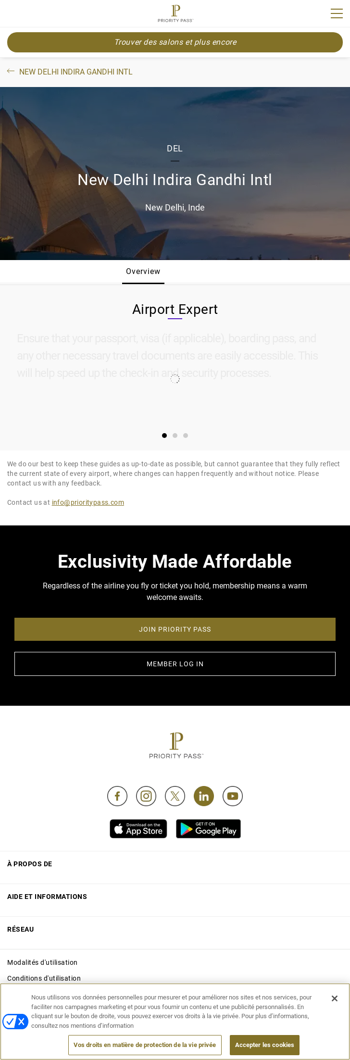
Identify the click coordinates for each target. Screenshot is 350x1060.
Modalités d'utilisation (42, 962)
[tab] (164, 435)
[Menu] (337, 13)
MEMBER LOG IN (175, 664)
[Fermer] (334, 998)
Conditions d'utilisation (44, 978)
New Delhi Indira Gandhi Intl (69, 71)
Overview (143, 271)
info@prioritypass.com (88, 502)
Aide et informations (47, 896)
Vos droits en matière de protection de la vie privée (145, 1044)
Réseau (20, 929)
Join (13, 15)
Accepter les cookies (265, 1044)
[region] (175, 1021)
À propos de (29, 864)
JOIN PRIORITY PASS (175, 629)
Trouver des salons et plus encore (175, 42)
